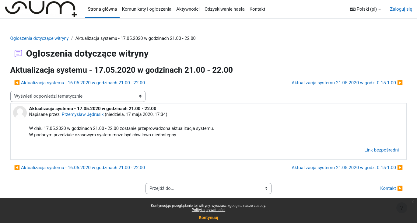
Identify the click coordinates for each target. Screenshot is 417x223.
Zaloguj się (401, 9)
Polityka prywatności (208, 210)
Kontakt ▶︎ (380, 189)
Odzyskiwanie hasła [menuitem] (225, 9)
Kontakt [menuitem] (257, 9)
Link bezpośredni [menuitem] (370, 151)
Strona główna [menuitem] (102, 9)
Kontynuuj (208, 217)
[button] (365, 9)
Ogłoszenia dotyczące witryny (52, 38)
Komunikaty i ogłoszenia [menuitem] (147, 9)
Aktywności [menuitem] (188, 9)
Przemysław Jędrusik (95, 115)
